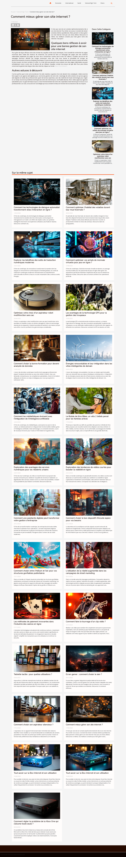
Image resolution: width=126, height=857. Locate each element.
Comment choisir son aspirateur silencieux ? (33, 724)
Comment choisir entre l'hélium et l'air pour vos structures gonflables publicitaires (35, 572)
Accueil (13, 12)
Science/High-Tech (90, 3)
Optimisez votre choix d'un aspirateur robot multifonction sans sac (102, 156)
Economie (58, 3)
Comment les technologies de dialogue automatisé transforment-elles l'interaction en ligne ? (103, 49)
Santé (79, 3)
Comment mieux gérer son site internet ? (84, 724)
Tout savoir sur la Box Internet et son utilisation (35, 773)
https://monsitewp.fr (61, 66)
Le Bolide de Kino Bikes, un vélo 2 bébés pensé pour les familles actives (87, 417)
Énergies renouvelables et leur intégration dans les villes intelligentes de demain (89, 364)
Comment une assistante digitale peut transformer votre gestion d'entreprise (36, 519)
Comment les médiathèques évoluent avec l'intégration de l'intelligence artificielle (33, 417)
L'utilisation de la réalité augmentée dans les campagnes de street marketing (86, 572)
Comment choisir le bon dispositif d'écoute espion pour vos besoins (88, 519)
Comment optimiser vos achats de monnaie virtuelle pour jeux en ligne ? (103, 130)
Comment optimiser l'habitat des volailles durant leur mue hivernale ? (103, 77)
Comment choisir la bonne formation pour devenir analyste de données (36, 364)
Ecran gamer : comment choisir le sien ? (84, 674)
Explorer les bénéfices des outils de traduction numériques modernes (102, 103)
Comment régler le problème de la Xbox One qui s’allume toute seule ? (36, 822)
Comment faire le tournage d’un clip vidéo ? (86, 621)
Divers (102, 3)
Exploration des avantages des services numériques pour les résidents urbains (31, 468)
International (69, 3)
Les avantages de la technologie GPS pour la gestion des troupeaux (86, 314)
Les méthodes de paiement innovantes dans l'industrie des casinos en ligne (34, 622)
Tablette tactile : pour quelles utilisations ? (33, 674)
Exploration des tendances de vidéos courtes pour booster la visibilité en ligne (88, 468)
